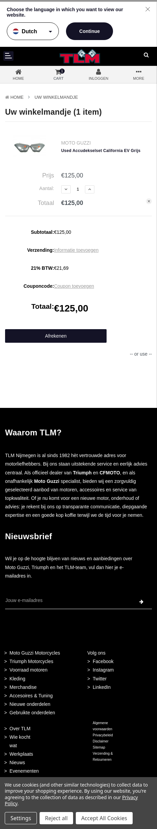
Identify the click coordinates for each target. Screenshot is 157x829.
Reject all (56, 818)
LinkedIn (102, 687)
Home (17, 97)
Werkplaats (21, 754)
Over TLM (19, 728)
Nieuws (17, 762)
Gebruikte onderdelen (32, 712)
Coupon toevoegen (74, 286)
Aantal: (46, 188)
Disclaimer (101, 741)
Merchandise (23, 687)
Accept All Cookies (104, 818)
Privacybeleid (103, 735)
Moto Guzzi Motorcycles (34, 653)
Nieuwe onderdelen (29, 704)
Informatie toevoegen (76, 250)
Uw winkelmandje (56, 97)
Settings (20, 818)
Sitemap (99, 747)
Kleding (17, 678)
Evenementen (24, 771)
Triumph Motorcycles (31, 661)
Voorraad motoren (28, 670)
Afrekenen (56, 336)
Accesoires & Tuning (31, 695)
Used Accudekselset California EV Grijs (100, 150)
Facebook (103, 661)
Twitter (100, 678)
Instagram (103, 670)
